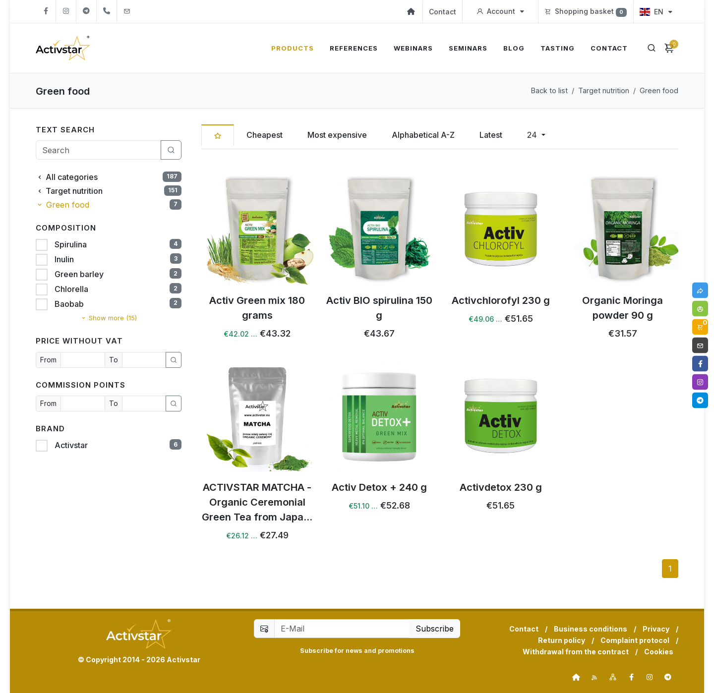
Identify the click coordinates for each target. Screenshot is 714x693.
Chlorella (70, 289)
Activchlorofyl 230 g (501, 300)
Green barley (78, 274)
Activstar (70, 445)
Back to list (549, 90)
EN (656, 11)
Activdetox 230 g (501, 487)
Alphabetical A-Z (423, 135)
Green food (659, 90)
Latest (490, 135)
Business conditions (590, 629)
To (113, 359)
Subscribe (435, 629)
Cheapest (264, 135)
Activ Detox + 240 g (378, 487)
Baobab (68, 304)
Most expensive (337, 135)
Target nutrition (603, 90)
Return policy (561, 640)
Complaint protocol (634, 640)
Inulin (63, 259)
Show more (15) (108, 318)
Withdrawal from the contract (576, 651)
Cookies (658, 651)
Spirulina (70, 244)
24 (533, 135)
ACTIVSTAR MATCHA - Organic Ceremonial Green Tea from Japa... (257, 501)
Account (500, 11)
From (48, 359)
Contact (442, 11)
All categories (108, 177)
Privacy (656, 629)
